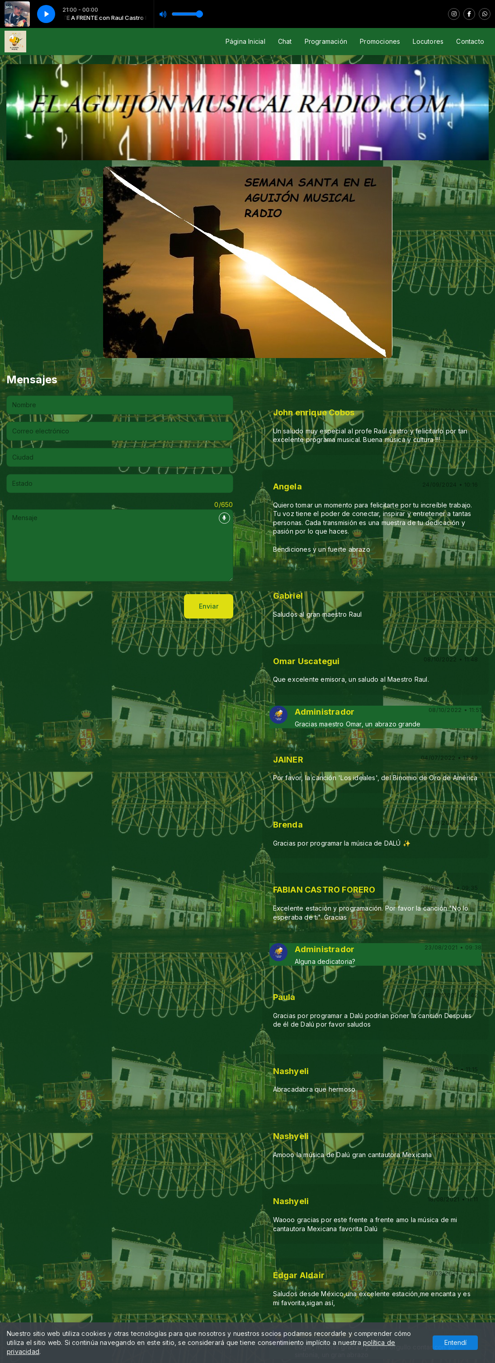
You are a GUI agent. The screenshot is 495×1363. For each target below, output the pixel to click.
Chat (285, 41)
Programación (326, 41)
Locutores (428, 41)
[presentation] (75, 606)
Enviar (208, 606)
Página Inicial (245, 41)
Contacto (470, 41)
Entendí (455, 1342)
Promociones (380, 41)
